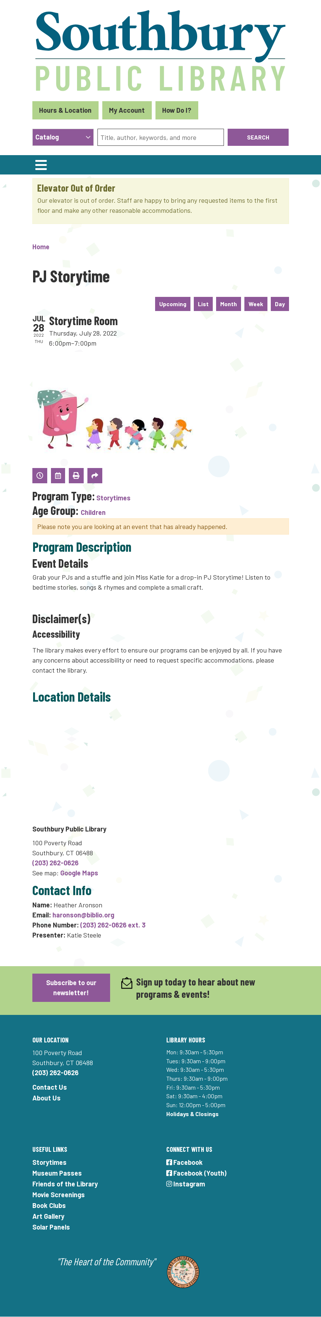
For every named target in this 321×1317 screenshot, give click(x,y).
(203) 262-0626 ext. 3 (112, 925)
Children (93, 512)
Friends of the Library (65, 1184)
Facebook (184, 1162)
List (203, 303)
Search (258, 137)
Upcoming (172, 303)
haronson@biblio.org (83, 915)
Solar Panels (51, 1227)
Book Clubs (49, 1205)
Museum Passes (57, 1173)
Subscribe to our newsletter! (71, 987)
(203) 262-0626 (55, 863)
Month (228, 303)
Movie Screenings (58, 1195)
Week (255, 303)
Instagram (185, 1184)
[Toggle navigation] (41, 165)
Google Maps (79, 873)
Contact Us (49, 1087)
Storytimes (113, 498)
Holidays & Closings (192, 1113)
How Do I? (176, 110)
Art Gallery (48, 1216)
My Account (127, 110)
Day (280, 303)
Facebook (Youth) (196, 1173)
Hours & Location (65, 110)
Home (40, 247)
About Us (46, 1098)
